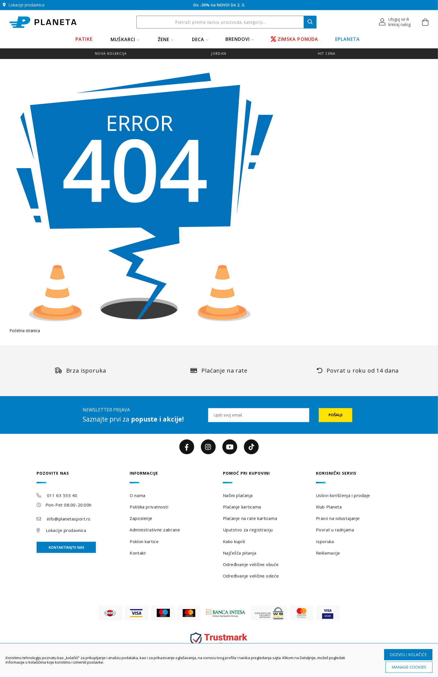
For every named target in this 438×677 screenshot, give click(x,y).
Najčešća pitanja (239, 553)
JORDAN (218, 53)
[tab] (79, 477)
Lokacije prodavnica (66, 530)
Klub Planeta (329, 507)
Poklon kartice (144, 541)
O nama (137, 495)
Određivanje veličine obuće (251, 564)
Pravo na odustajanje (338, 518)
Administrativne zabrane (155, 529)
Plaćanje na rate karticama (250, 518)
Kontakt (138, 553)
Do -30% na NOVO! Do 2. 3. (219, 5)
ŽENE (164, 39)
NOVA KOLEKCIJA (111, 53)
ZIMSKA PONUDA (294, 39)
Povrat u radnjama (335, 529)
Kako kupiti (234, 541)
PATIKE (83, 39)
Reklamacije (328, 553)
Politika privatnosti (149, 507)
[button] (395, 22)
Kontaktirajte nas (66, 547)
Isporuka (325, 541)
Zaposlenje (141, 518)
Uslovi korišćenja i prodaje (343, 495)
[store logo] (43, 22)
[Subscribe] (335, 415)
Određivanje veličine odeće (251, 576)
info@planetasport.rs (69, 519)
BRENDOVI (237, 39)
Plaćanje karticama (242, 507)
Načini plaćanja (238, 495)
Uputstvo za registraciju (248, 529)
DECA (198, 39)
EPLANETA (347, 39)
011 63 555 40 (62, 495)
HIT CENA (327, 53)
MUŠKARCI (123, 39)
